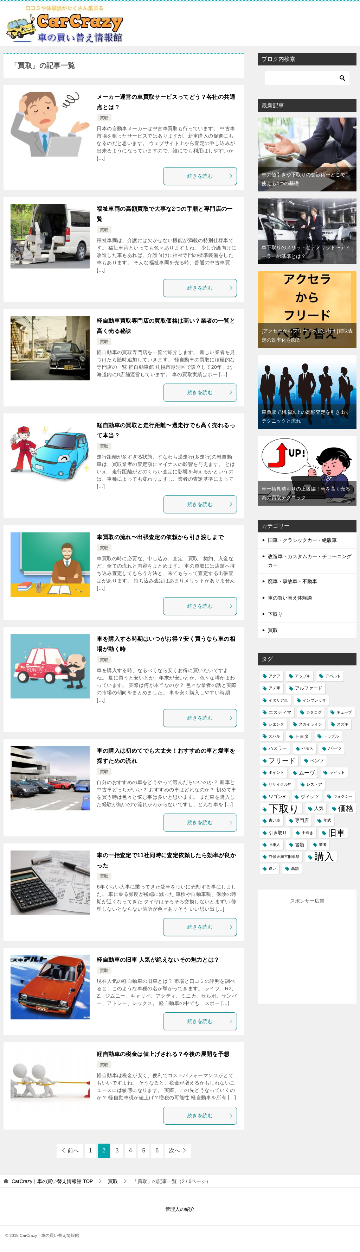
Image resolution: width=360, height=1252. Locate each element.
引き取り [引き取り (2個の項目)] (278, 832)
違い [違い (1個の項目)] (272, 868)
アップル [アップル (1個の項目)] (302, 676)
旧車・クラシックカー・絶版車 (302, 540)
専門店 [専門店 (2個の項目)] (302, 820)
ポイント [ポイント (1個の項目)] (276, 772)
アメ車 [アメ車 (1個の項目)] (274, 688)
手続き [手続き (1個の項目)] (307, 832)
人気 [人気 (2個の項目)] (318, 808)
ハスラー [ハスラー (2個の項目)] (278, 748)
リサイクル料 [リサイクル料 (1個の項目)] (280, 784)
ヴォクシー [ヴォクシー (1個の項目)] (343, 796)
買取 (104, 117)
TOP (52, 1181)
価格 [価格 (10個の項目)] (346, 808)
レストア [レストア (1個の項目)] (314, 784)
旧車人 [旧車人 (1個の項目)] (274, 844)
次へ (174, 1150)
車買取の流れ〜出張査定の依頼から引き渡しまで (160, 537)
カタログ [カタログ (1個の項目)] (314, 712)
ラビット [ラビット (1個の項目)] (337, 772)
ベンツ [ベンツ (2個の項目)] (317, 760)
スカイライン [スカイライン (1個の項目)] (310, 724)
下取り (275, 614)
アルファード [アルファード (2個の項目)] (308, 688)
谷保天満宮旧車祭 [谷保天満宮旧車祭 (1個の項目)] (284, 856)
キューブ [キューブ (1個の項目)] (344, 712)
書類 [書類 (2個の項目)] (299, 844)
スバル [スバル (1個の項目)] (274, 736)
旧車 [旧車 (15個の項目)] (336, 832)
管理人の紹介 (180, 1209)
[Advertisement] (312, 950)
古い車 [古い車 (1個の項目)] (274, 820)
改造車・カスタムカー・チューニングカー (310, 561)
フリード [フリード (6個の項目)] (282, 760)
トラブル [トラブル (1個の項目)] (331, 736)
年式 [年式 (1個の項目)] (327, 820)
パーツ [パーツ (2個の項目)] (335, 748)
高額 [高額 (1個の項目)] (295, 868)
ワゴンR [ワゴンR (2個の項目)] (277, 796)
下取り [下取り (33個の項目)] (284, 808)
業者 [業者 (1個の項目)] (323, 844)
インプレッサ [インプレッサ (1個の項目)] (314, 700)
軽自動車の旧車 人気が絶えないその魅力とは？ (158, 960)
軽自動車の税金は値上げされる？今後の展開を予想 (163, 1054)
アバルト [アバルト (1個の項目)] (333, 676)
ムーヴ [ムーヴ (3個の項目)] (307, 773)
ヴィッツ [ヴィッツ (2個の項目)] (310, 796)
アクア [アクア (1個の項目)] (274, 676)
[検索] (307, 78)
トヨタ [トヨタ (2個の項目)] (302, 736)
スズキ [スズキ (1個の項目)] (342, 724)
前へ (73, 1150)
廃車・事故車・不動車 (292, 581)
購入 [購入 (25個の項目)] (324, 857)
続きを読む (210, 176)
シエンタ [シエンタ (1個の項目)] (276, 724)
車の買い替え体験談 (290, 598)
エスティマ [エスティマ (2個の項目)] (280, 712)
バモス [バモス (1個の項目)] (307, 748)
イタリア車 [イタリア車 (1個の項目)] (278, 700)
